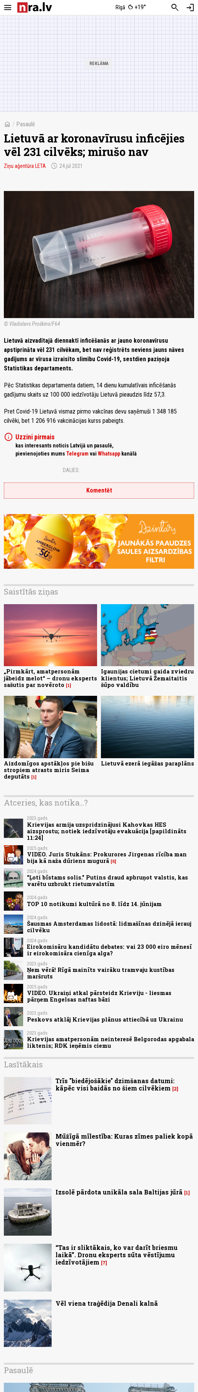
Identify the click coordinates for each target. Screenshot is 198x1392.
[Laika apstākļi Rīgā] (131, 7)
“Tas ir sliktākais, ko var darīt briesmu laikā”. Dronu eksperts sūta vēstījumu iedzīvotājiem (116, 1254)
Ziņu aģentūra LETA (25, 166)
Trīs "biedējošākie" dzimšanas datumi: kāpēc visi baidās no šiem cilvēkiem (115, 1084)
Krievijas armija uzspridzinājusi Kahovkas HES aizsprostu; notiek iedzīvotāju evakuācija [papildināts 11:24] (106, 831)
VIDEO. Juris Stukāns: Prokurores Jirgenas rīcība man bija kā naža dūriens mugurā (107, 857)
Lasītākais (23, 1064)
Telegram (77, 454)
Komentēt (99, 490)
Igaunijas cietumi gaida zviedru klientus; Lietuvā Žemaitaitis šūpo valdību (147, 678)
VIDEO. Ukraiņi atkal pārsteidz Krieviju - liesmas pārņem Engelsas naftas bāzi (99, 996)
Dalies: (71, 470)
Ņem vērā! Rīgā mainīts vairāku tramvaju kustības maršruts (101, 973)
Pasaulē (25, 124)
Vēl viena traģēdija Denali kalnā (106, 1303)
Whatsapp (109, 454)
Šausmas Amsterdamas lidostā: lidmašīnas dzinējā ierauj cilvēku (109, 927)
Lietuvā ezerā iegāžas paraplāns (147, 763)
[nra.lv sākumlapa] (34, 7)
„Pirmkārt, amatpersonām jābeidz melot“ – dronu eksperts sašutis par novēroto (50, 678)
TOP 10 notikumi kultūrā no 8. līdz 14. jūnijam (94, 904)
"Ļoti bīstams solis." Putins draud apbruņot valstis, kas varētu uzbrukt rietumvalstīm (107, 881)
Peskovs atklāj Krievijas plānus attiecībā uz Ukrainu (105, 1019)
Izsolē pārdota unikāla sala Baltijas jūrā (119, 1192)
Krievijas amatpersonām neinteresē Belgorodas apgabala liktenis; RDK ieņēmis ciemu (110, 1042)
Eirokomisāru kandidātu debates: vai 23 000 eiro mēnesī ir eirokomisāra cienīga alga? (109, 950)
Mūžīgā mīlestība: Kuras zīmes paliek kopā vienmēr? (124, 1139)
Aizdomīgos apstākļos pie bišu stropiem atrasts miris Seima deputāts (49, 770)
